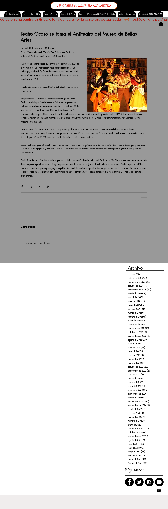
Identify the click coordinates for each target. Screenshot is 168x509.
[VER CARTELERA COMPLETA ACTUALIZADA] (84, 5)
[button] (68, 14)
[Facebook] (129, 482)
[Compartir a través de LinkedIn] (39, 186)
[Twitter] (139, 482)
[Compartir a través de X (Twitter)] (30, 186)
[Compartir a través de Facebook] (22, 186)
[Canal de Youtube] (159, 482)
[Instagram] (149, 482)
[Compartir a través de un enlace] (47, 186)
